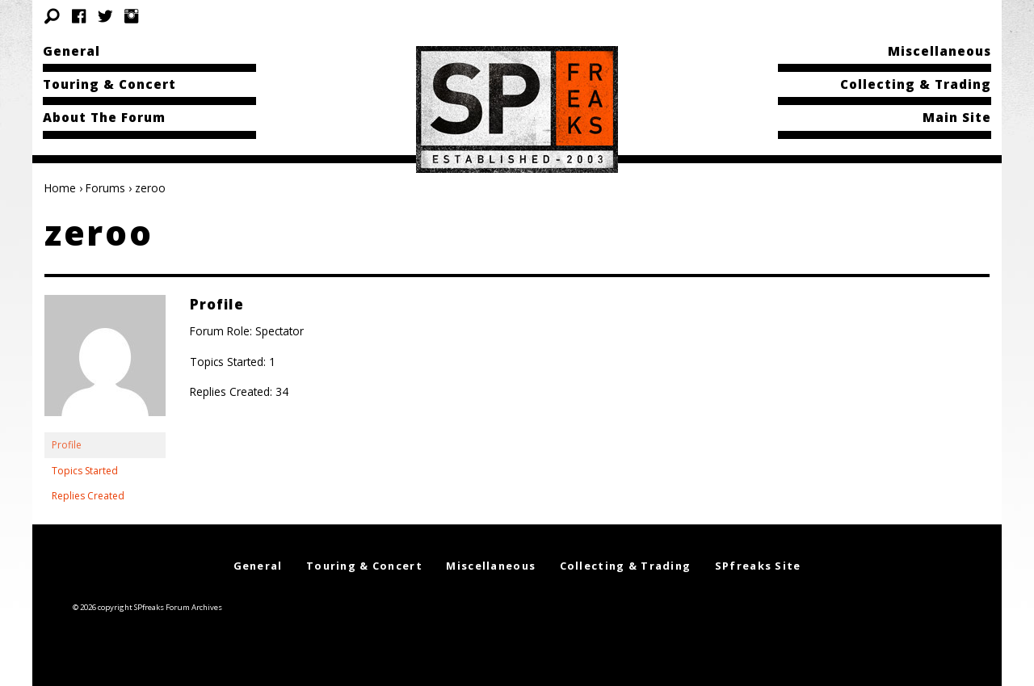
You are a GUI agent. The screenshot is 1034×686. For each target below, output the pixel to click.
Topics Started (85, 471)
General (71, 51)
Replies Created (88, 496)
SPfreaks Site (758, 565)
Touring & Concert (109, 84)
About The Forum (104, 117)
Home (60, 188)
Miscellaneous (939, 51)
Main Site (957, 117)
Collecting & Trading (915, 84)
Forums (105, 188)
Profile (67, 445)
